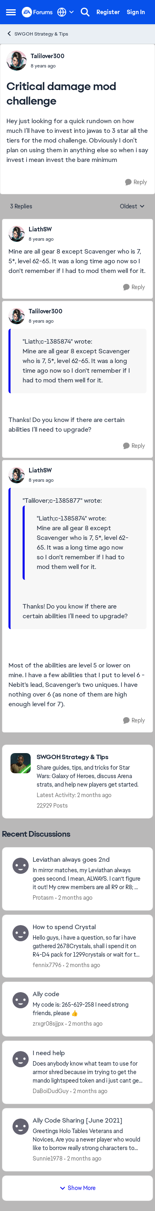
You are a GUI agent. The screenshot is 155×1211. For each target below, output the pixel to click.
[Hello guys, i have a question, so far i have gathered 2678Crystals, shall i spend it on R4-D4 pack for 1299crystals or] (87, 946)
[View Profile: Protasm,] (21, 866)
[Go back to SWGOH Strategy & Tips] (91, 757)
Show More (77, 1188)
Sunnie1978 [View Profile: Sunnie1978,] (48, 1158)
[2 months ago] (73, 898)
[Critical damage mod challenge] (41, 239)
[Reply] (136, 182)
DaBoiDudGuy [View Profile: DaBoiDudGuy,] (51, 1091)
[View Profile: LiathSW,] (16, 234)
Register (108, 12)
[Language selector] (66, 12)
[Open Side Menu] (11, 12)
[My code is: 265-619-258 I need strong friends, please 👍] (87, 1009)
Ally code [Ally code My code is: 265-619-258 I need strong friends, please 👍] (46, 994)
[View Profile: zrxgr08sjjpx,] (21, 1000)
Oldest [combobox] (132, 207)
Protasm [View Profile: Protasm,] (43, 897)
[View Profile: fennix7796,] (21, 933)
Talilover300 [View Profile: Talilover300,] (48, 56)
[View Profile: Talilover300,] (16, 60)
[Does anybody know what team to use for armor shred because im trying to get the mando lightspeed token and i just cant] (87, 1072)
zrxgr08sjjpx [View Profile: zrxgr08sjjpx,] (48, 1023)
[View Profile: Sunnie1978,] (21, 1127)
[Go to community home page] (37, 12)
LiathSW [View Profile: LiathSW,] (40, 229)
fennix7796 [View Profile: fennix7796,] (47, 964)
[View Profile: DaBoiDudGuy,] (21, 1059)
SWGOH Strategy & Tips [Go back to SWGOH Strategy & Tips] (37, 33)
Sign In (136, 12)
